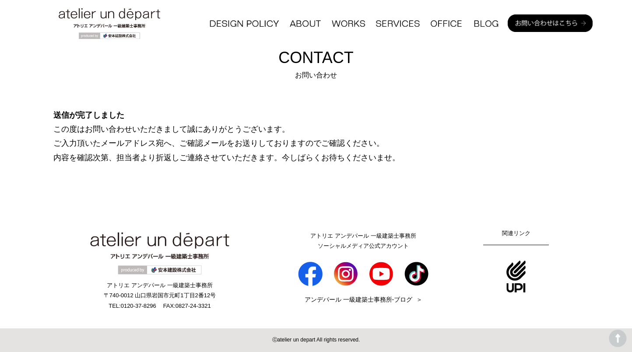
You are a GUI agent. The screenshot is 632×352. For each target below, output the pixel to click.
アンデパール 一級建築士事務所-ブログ (359, 299)
